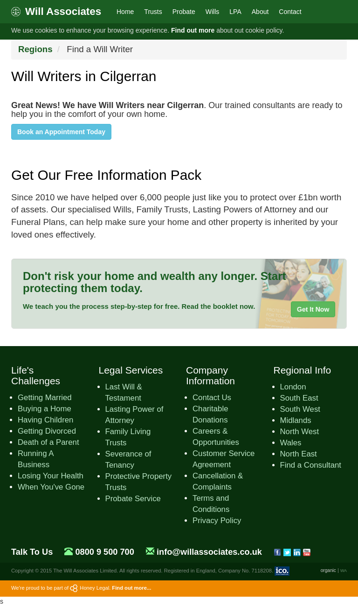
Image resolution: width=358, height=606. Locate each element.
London (293, 386)
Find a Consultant (311, 465)
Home (125, 11)
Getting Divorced (47, 431)
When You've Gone (51, 487)
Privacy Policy (217, 520)
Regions (35, 49)
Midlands (295, 420)
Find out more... (131, 588)
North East (298, 453)
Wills (213, 11)
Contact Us (212, 397)
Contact (290, 11)
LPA (235, 11)
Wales (291, 442)
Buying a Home (44, 408)
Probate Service (133, 498)
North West (299, 431)
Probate (183, 11)
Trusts (153, 11)
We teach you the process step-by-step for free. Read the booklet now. (139, 306)
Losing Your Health (50, 475)
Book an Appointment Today (61, 132)
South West (300, 409)
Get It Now (313, 309)
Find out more (192, 30)
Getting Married (45, 397)
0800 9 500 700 (104, 552)
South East (299, 398)
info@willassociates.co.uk (209, 552)
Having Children (45, 419)
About (260, 11)
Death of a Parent (48, 442)
